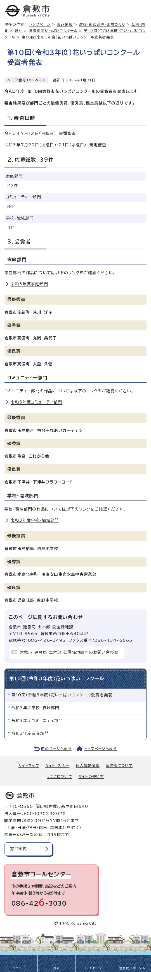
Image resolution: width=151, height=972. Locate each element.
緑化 (19, 31)
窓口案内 (18, 849)
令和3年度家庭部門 (29, 284)
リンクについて (59, 776)
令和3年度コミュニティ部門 (36, 402)
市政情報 (65, 24)
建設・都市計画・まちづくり (102, 24)
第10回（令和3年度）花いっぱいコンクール (56, 678)
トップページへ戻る (100, 748)
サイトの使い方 (91, 776)
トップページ (40, 24)
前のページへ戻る (56, 748)
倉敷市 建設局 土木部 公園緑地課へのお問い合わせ (69, 652)
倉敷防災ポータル (132, 968)
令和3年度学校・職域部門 (35, 520)
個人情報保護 (88, 765)
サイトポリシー (57, 765)
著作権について (119, 765)
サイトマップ (28, 765)
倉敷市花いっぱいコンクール (53, 31)
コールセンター (94, 968)
